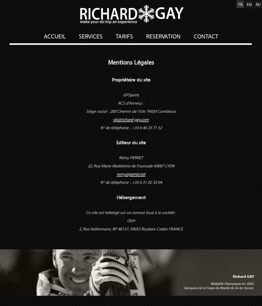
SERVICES (91, 36)
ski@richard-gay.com (131, 119)
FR (240, 4)
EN (249, 4)
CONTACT (206, 36)
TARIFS (124, 36)
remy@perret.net (131, 174)
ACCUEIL (55, 36)
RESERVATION (163, 36)
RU (258, 4)
